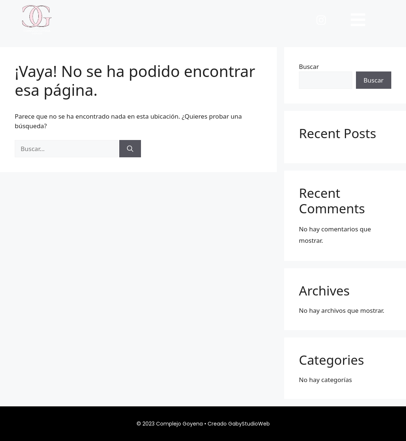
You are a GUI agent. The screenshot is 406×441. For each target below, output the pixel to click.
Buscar (309, 66)
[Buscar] (130, 149)
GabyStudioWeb (249, 423)
